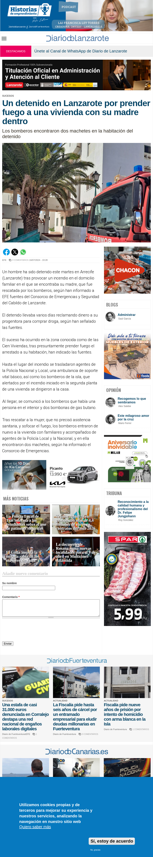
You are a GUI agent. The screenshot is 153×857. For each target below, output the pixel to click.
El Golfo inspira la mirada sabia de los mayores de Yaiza (22, 556)
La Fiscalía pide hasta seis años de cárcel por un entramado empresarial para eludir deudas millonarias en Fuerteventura (75, 716)
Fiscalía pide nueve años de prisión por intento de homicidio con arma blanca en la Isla (124, 714)
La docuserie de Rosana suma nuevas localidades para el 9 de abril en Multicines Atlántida (76, 552)
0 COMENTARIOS (20, 260)
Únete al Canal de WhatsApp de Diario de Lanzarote (80, 51)
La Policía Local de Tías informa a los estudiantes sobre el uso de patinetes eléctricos (26, 522)
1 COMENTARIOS (141, 729)
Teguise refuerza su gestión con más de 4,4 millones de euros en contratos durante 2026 (75, 522)
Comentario (11, 597)
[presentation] (32, 630)
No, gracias (95, 850)
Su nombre (9, 583)
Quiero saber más (35, 827)
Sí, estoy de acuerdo (111, 841)
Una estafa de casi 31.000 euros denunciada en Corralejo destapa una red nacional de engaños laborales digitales (25, 716)
